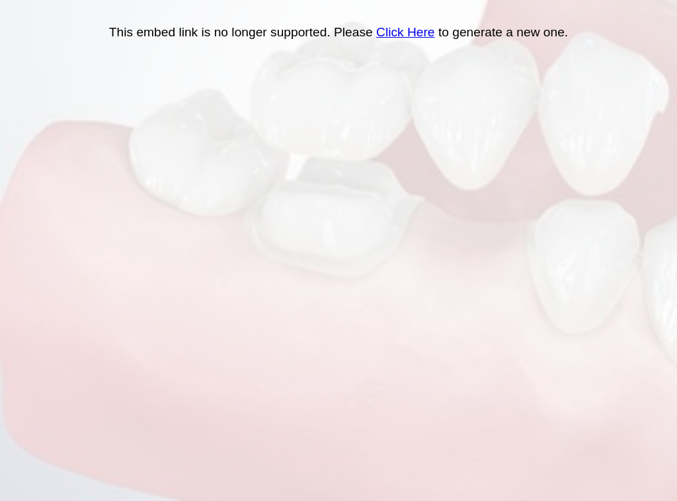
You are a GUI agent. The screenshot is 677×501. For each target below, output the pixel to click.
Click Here (405, 32)
